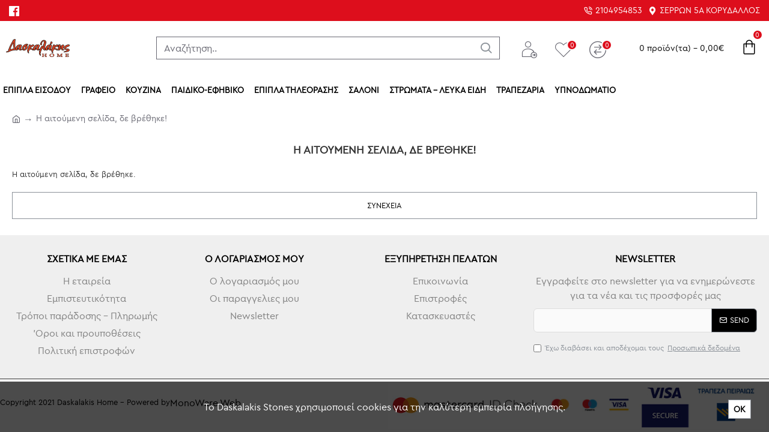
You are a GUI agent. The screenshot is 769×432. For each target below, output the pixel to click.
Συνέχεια (384, 205)
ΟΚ (740, 409)
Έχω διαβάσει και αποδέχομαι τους (637, 348)
